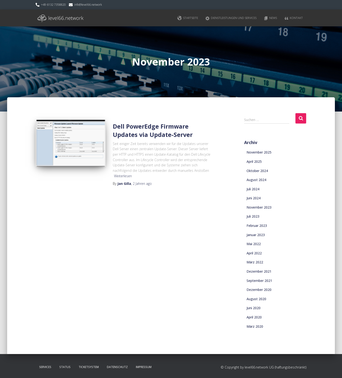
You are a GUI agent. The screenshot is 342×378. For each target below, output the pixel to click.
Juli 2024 (253, 189)
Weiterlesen (123, 176)
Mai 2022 (254, 244)
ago (142, 183)
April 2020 (254, 317)
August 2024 (256, 179)
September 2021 (259, 280)
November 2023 (259, 207)
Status (65, 367)
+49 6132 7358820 (53, 5)
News (270, 18)
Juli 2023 (253, 216)
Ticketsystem (89, 367)
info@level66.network (88, 5)
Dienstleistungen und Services (230, 18)
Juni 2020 (254, 308)
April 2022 (254, 253)
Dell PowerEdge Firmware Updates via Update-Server (153, 130)
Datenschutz (117, 367)
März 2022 (255, 262)
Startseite (187, 18)
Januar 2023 (256, 235)
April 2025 (254, 161)
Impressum (144, 367)
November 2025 (259, 152)
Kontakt (293, 18)
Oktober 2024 (257, 170)
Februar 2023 (257, 225)
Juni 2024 (254, 198)
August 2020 (256, 299)
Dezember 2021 (259, 271)
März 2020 (255, 326)
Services (45, 367)
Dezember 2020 (259, 289)
